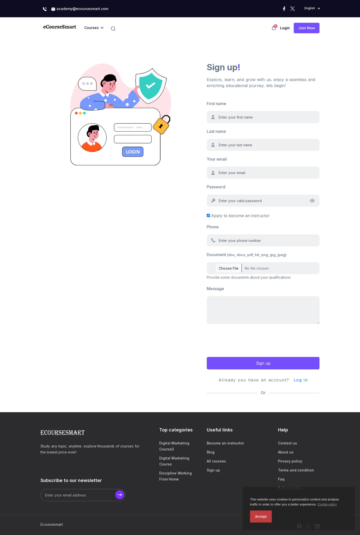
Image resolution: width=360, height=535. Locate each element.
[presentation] (245, 339)
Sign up (263, 363)
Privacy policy (290, 461)
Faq (281, 479)
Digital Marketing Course (174, 461)
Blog (210, 452)
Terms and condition (296, 470)
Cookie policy (327, 504)
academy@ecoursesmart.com (79, 9)
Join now (306, 28)
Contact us (287, 443)
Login (285, 28)
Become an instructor (225, 443)
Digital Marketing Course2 (174, 446)
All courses (216, 461)
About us (286, 452)
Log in (301, 379)
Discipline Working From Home (175, 476)
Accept (261, 516)
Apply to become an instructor (240, 215)
